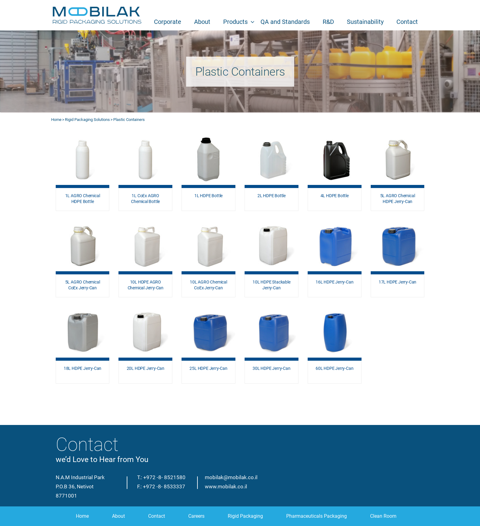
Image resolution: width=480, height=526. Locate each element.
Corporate (167, 21)
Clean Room (383, 516)
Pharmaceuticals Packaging (316, 516)
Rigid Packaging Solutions (87, 119)
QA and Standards (285, 21)
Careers (196, 516)
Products (235, 21)
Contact (407, 21)
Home (56, 119)
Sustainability (365, 21)
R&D (328, 21)
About (202, 21)
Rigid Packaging (245, 516)
